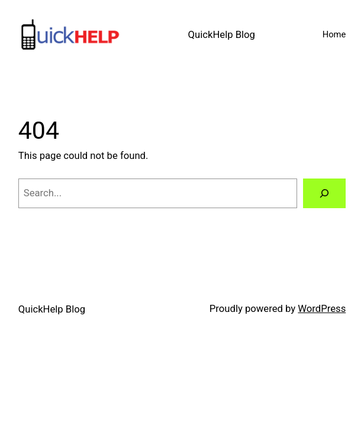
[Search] (324, 193)
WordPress (322, 308)
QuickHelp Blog (221, 34)
